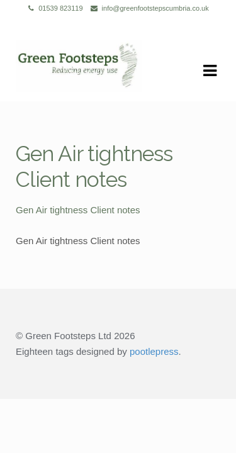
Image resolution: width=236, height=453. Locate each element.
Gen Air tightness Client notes (78, 209)
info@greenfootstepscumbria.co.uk (147, 8)
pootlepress (154, 351)
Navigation (209, 71)
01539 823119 (53, 8)
